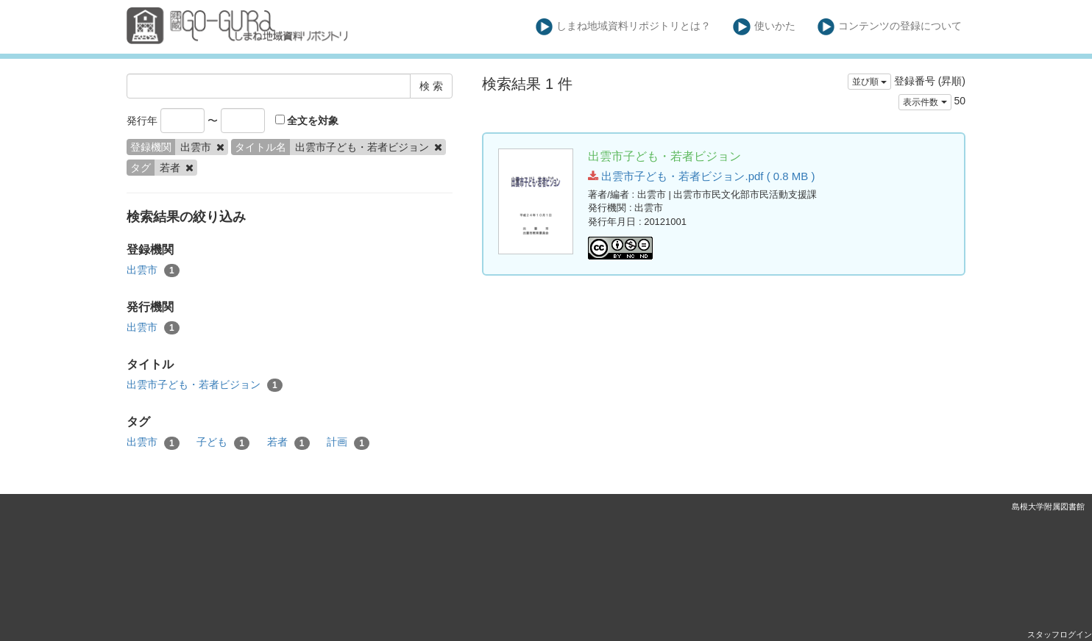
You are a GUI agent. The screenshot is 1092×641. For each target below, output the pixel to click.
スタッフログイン (1059, 634)
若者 (288, 442)
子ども (222, 442)
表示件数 (924, 102)
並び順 (869, 81)
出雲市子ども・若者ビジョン (205, 385)
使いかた (764, 26)
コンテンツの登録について (890, 26)
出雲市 (153, 270)
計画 (348, 442)
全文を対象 (307, 120)
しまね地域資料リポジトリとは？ (624, 26)
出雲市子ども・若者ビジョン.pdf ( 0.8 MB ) (701, 176)
